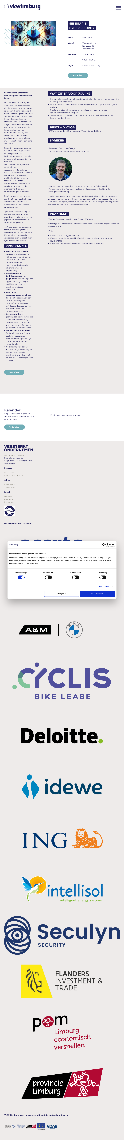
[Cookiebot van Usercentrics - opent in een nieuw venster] (104, 545)
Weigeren (62, 594)
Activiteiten (14, 427)
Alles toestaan (97, 594)
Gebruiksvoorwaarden (14, 458)
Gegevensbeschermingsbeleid (18, 461)
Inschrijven (78, 75)
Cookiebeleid (10, 463)
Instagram (9, 502)
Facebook (8, 499)
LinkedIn (8, 496)
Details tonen (104, 586)
